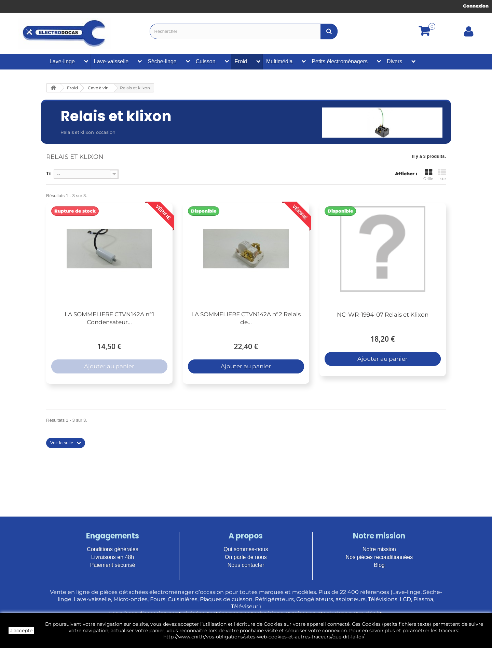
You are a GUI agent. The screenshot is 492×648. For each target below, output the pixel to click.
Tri (49, 173)
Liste (441, 174)
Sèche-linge (162, 61)
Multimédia (279, 61)
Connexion (476, 6)
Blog (379, 565)
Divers (394, 61)
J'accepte (21, 630)
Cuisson (206, 61)
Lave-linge (62, 61)
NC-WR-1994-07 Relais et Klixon (382, 314)
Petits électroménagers (340, 61)
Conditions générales (112, 549)
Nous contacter (246, 565)
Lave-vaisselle (111, 61)
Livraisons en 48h (112, 557)
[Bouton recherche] (329, 31)
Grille (428, 174)
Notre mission (379, 549)
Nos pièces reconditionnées (379, 557)
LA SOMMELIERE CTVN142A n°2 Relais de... (246, 318)
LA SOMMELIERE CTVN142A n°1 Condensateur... (109, 318)
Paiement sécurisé (112, 565)
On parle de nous (246, 557)
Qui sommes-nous (246, 549)
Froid (241, 61)
